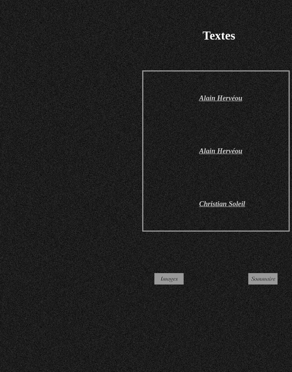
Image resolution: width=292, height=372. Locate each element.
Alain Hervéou (221, 151)
